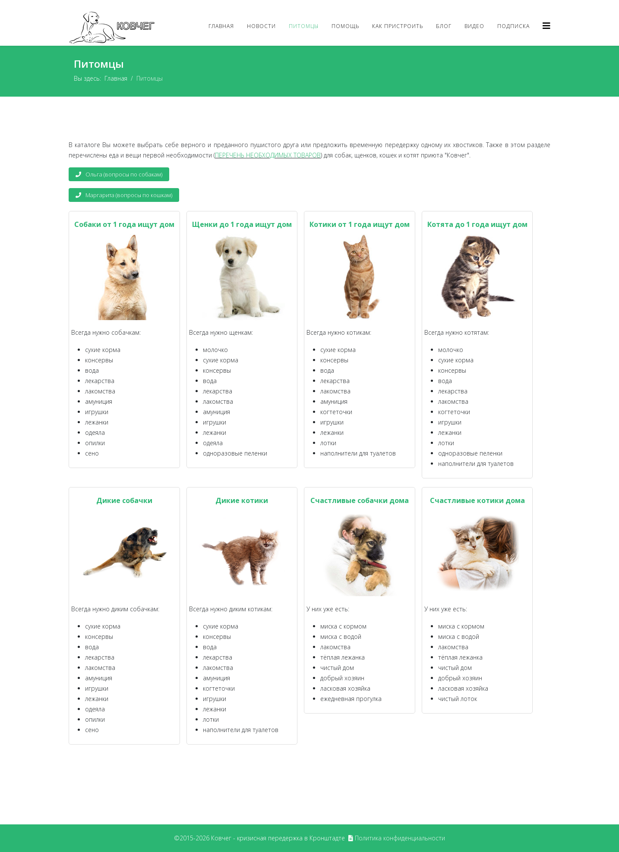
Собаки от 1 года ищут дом (124, 224)
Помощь (345, 26)
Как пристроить (397, 26)
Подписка (513, 26)
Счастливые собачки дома (359, 500)
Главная (221, 26)
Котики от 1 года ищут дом (360, 224)
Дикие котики (241, 500)
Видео (474, 26)
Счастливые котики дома (477, 500)
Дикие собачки (124, 500)
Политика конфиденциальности (400, 838)
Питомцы (304, 26)
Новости (261, 26)
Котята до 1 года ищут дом (477, 224)
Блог (444, 26)
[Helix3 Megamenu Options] (546, 25)
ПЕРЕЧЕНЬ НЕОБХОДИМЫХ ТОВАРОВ (268, 155)
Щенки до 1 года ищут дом (242, 224)
